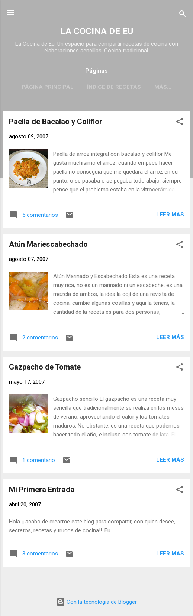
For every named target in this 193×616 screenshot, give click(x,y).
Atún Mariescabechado (48, 244)
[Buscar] (182, 15)
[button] (179, 123)
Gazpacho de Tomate (45, 366)
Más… (162, 87)
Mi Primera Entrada (41, 489)
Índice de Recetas (114, 87)
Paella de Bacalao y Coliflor (55, 121)
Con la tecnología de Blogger (96, 602)
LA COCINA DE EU (96, 31)
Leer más (170, 214)
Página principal (48, 87)
